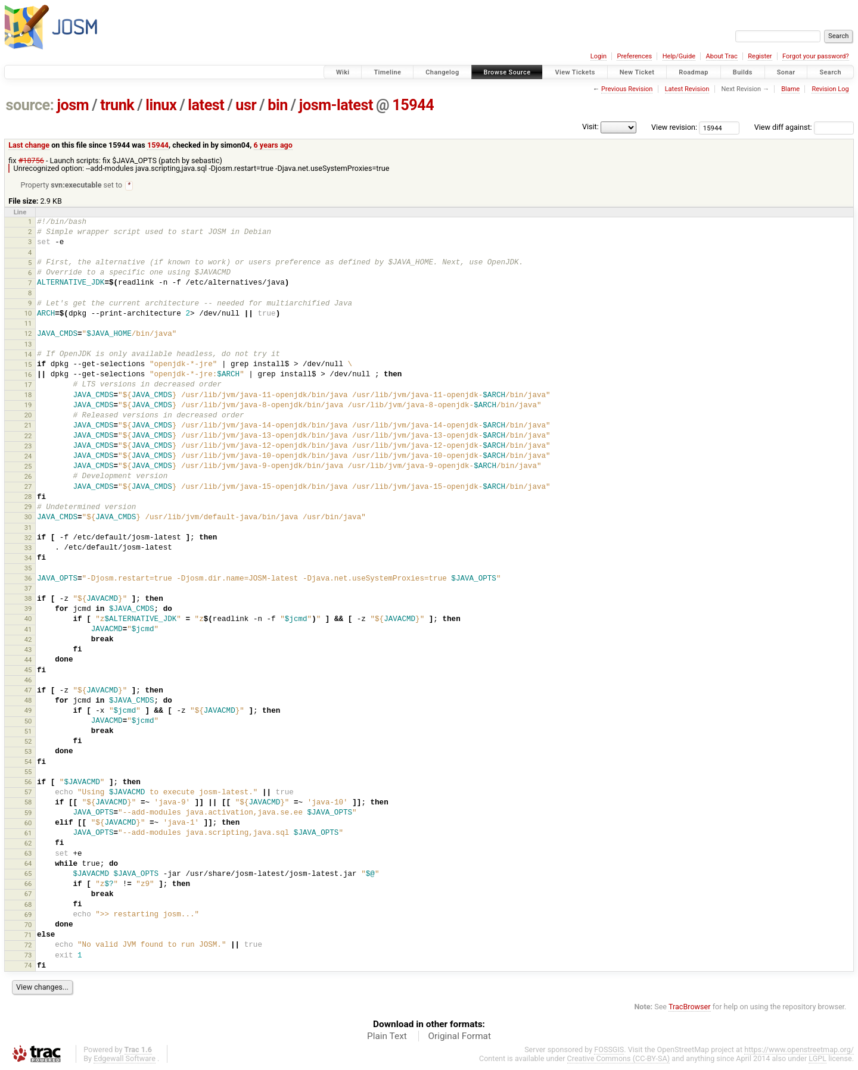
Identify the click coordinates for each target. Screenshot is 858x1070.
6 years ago (273, 145)
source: (30, 105)
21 (28, 426)
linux (160, 105)
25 (28, 467)
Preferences (634, 56)
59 (28, 813)
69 (28, 915)
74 (28, 966)
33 (28, 548)
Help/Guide (679, 56)
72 (28, 945)
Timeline (387, 72)
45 (28, 670)
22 (28, 436)
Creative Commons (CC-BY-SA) (618, 1059)
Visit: (590, 126)
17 (28, 385)
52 (28, 742)
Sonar (786, 72)
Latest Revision (687, 89)
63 (28, 854)
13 (28, 345)
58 (28, 802)
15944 (413, 105)
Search (830, 72)
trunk (117, 105)
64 (28, 864)
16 (28, 375)
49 (28, 711)
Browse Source (507, 72)
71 (28, 935)
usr (245, 105)
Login (598, 56)
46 (28, 680)
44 (28, 660)
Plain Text (387, 1036)
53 (28, 752)
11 (28, 324)
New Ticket (637, 72)
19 (28, 405)
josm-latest (336, 105)
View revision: (674, 127)
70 (28, 925)
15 (28, 365)
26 (28, 477)
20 (28, 415)
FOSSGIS (609, 1050)
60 (28, 823)
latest (206, 105)
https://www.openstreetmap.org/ (799, 1050)
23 (28, 446)
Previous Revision (626, 89)
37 (28, 589)
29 (28, 507)
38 (28, 599)
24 (28, 457)
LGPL (817, 1059)
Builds (743, 72)
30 (28, 517)
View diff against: (804, 127)
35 (28, 568)
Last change (28, 145)
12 (28, 334)
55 (28, 772)
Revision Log (830, 89)
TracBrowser (690, 1007)
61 (28, 833)
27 (28, 487)
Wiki (343, 72)
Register (760, 56)
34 (28, 558)
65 (28, 874)
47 (28, 691)
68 (28, 905)
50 (28, 722)
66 (28, 884)
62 (28, 844)
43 (28, 650)
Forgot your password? (815, 56)
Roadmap (693, 72)
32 (28, 538)
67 (28, 894)
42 (28, 640)
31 (28, 528)
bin (278, 105)
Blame (790, 89)
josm (73, 105)
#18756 (31, 160)
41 (28, 630)
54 (28, 762)
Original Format (459, 1036)
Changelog (442, 72)
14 (28, 355)
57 (28, 792)
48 (28, 701)
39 (28, 609)
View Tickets (575, 72)
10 (28, 314)
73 (28, 956)
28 (28, 497)
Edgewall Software (125, 1059)
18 (28, 395)
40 (28, 619)
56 (28, 782)
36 (28, 579)
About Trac (722, 56)
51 (28, 732)
